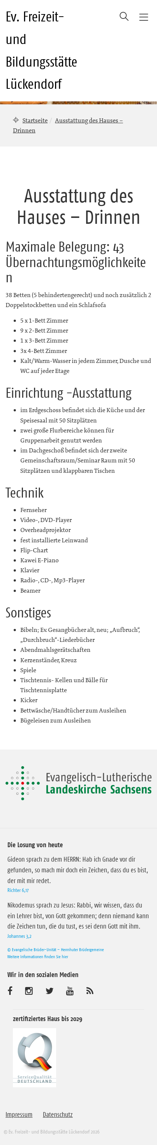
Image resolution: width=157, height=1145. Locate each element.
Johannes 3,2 (19, 936)
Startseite (35, 120)
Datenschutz (58, 1115)
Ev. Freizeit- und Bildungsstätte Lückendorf (41, 50)
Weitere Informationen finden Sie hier (37, 956)
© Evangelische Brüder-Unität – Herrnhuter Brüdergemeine (55, 949)
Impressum (19, 1115)
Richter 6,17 (18, 890)
